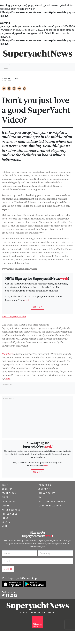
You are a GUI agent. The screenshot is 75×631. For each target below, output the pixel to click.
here (7, 378)
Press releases (11, 509)
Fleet (5, 497)
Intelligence (9, 513)
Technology (9, 493)
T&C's (41, 497)
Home (5, 485)
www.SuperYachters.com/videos (19, 268)
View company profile (14, 316)
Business (7, 489)
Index (5, 518)
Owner (6, 505)
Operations (9, 501)
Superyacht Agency (49, 505)
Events (6, 522)
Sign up (37, 306)
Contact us (44, 485)
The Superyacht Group (51, 501)
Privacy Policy (47, 493)
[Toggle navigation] (6, 67)
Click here (7, 353)
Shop (5, 526)
